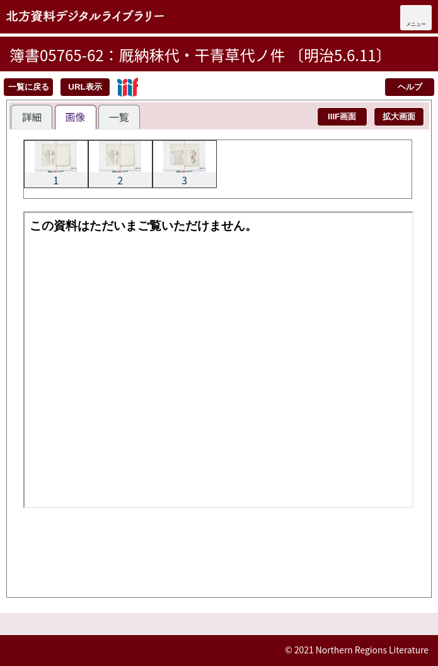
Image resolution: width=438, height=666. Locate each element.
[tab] (31, 117)
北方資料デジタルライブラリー (85, 16)
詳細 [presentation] (31, 116)
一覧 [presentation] (119, 116)
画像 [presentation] (76, 116)
